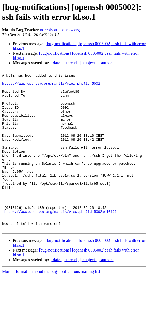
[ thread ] (71, 63)
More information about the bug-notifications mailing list (51, 302)
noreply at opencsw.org (60, 30)
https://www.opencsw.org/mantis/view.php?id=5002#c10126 (60, 239)
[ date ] (56, 63)
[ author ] (107, 63)
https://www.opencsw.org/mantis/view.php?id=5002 (51, 85)
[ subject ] (89, 63)
